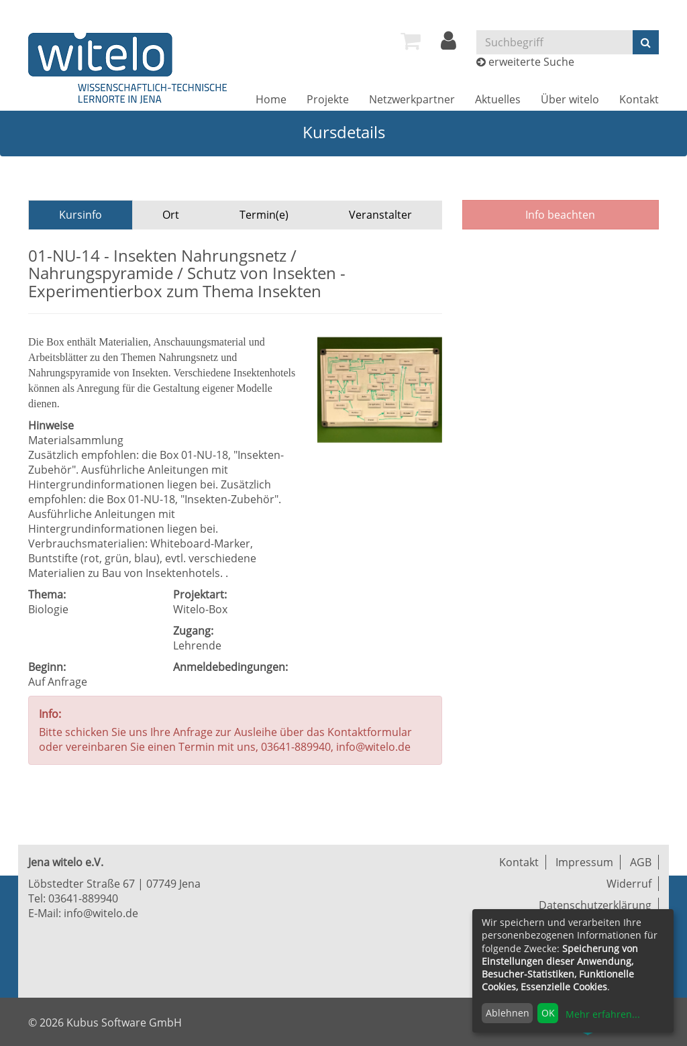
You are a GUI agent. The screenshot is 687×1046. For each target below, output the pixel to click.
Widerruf (628, 883)
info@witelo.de (101, 913)
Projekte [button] (328, 99)
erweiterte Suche (531, 61)
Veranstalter (380, 214)
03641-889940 (83, 898)
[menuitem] (411, 41)
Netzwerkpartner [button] (412, 99)
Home (271, 99)
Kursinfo (80, 214)
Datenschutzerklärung (595, 905)
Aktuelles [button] (498, 99)
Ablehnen (507, 1012)
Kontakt (639, 99)
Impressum (584, 862)
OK (548, 1012)
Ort (170, 214)
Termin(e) (264, 214)
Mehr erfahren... (603, 1014)
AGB (640, 862)
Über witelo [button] (570, 99)
